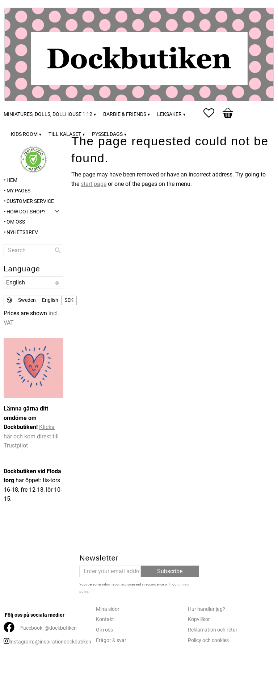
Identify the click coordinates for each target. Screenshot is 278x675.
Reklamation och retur (212, 630)
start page (93, 183)
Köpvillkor (199, 619)
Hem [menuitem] (12, 180)
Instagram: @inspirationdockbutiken (50, 642)
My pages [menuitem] (18, 191)
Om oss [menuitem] (16, 222)
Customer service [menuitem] (30, 201)
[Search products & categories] (33, 250)
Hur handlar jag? (206, 609)
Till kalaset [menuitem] (65, 134)
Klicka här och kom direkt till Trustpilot (31, 436)
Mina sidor (107, 609)
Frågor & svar (111, 640)
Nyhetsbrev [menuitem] (22, 232)
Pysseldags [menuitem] (107, 134)
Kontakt (105, 619)
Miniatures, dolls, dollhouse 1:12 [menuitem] (48, 114)
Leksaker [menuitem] (169, 114)
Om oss (104, 630)
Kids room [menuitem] (24, 134)
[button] (212, 113)
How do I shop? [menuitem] (26, 212)
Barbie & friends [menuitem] (124, 114)
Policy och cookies (208, 640)
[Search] (57, 250)
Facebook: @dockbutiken (48, 628)
